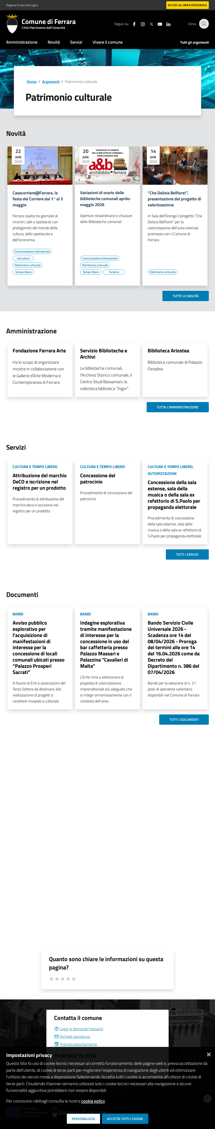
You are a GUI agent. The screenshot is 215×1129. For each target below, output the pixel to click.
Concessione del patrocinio (97, 478)
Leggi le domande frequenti (78, 1029)
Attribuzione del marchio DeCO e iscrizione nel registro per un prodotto (40, 481)
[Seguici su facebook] (131, 23)
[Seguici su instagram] (140, 23)
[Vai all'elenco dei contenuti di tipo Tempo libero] (23, 272)
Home (32, 81)
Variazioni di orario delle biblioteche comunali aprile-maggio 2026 (105, 199)
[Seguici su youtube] (157, 23)
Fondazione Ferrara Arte (39, 350)
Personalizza (83, 1118)
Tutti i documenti (184, 719)
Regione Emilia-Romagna (22, 5)
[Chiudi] (209, 1053)
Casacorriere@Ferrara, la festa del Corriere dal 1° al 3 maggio (38, 199)
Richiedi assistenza (72, 1036)
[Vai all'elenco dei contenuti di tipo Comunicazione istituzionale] (32, 251)
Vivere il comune (108, 42)
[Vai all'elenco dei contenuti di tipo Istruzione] (23, 258)
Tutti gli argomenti (194, 42)
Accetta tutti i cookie (125, 1118)
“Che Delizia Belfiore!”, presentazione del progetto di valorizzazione (174, 199)
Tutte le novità (186, 296)
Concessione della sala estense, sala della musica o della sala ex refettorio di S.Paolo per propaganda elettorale (174, 494)
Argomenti (50, 81)
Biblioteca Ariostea (168, 350)
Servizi (76, 42)
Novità (54, 42)
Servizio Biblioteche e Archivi (103, 354)
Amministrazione (21, 42)
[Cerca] (204, 24)
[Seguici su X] (148, 23)
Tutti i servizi (187, 554)
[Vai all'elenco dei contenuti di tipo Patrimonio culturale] (28, 265)
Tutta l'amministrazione (178, 407)
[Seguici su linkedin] (166, 23)
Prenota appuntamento (75, 1044)
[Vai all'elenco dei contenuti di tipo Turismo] (114, 272)
